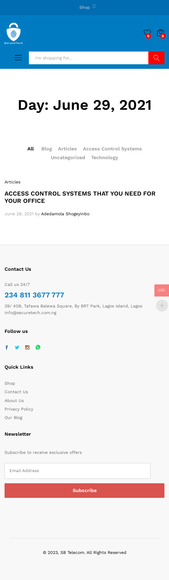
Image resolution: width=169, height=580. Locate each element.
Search (156, 58)
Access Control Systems (112, 149)
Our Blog (13, 417)
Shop (84, 7)
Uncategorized (68, 157)
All (30, 149)
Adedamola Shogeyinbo (65, 213)
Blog (46, 149)
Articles (67, 149)
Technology (104, 157)
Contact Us (16, 391)
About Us (14, 400)
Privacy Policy (19, 409)
